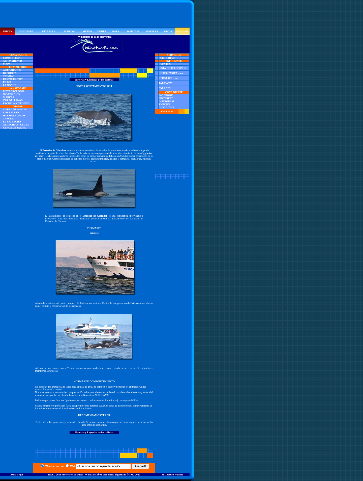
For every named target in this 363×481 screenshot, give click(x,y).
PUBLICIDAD (166, 58)
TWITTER (165, 104)
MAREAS (8, 97)
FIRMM (94, 233)
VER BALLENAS (13, 100)
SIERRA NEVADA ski (15, 109)
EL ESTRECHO (12, 121)
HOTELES (152, 31)
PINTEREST (166, 98)
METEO (87, 31)
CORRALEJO (11, 112)
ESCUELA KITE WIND (16, 103)
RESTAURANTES (13, 79)
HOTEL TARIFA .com (171, 73)
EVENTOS (165, 64)
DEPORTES (10, 73)
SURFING (69, 31)
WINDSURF (26, 31)
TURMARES (94, 228)
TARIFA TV (165, 83)
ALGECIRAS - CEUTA (16, 124)
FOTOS (167, 31)
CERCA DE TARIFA (14, 127)
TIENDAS (8, 76)
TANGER (8, 118)
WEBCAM (133, 31)
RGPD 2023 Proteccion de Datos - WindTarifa (73, 474)
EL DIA (7, 82)
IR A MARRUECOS (14, 115)
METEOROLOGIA (14, 91)
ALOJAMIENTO (12, 61)
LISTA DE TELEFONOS (172, 68)
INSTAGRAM (166, 101)
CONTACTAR (166, 107)
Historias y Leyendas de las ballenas (94, 79)
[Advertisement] (95, 16)
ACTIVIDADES (12, 70)
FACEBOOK (166, 95)
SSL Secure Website (172, 474)
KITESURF (48, 31)
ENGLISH (182, 31)
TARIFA (101, 31)
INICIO (7, 31)
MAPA (115, 31)
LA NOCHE (9, 85)
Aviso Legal (16, 474)
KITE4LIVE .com (168, 78)
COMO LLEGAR (12, 58)
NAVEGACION (11, 94)
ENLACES (164, 88)
